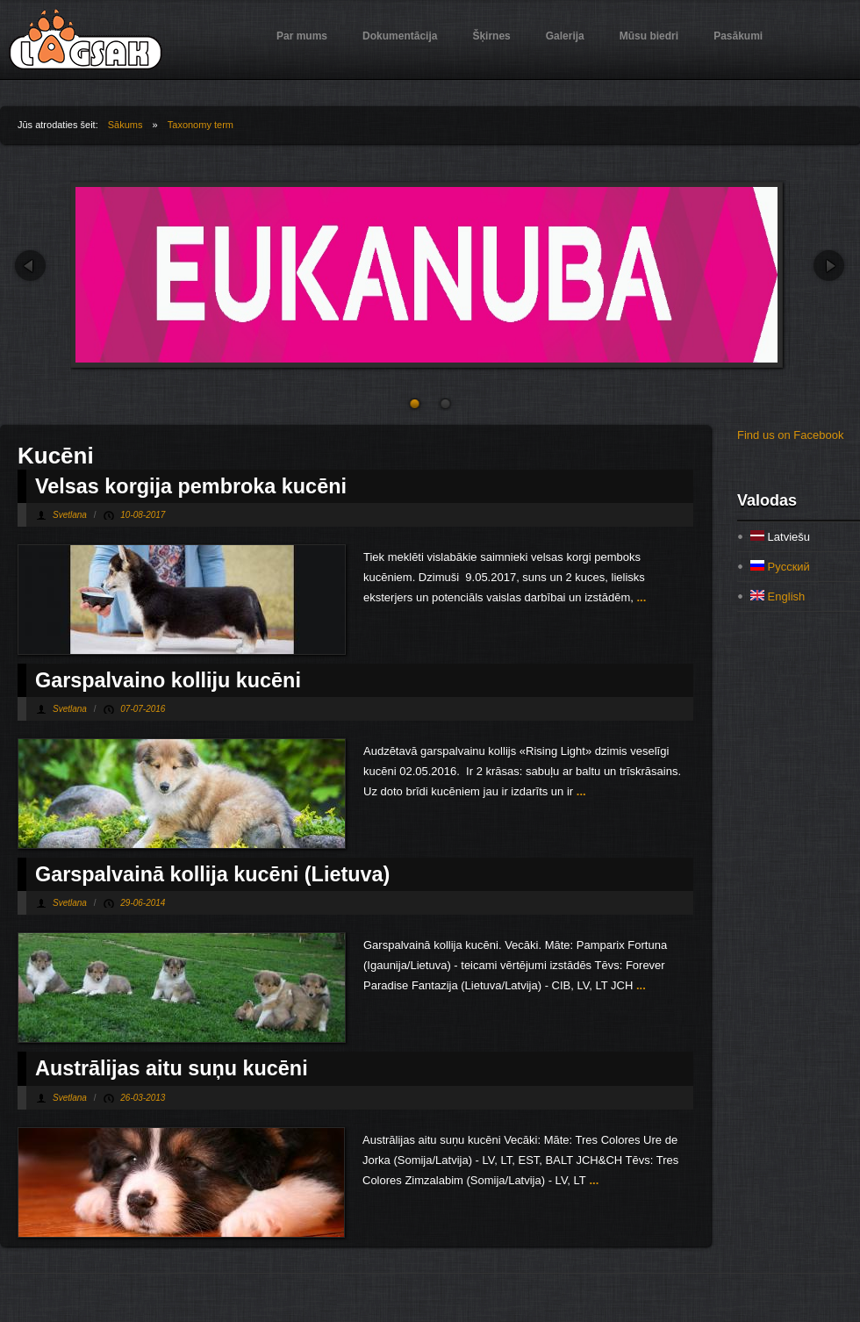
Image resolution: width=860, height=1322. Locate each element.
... (640, 597)
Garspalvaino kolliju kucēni (168, 680)
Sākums (125, 124)
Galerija (565, 36)
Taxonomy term (200, 124)
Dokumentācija (399, 36)
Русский (780, 566)
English (777, 596)
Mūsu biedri (649, 36)
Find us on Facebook (790, 435)
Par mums (301, 36)
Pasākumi (738, 36)
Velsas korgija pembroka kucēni (191, 486)
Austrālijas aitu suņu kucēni (171, 1068)
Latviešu (780, 536)
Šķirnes (491, 36)
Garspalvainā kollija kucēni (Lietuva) (212, 874)
